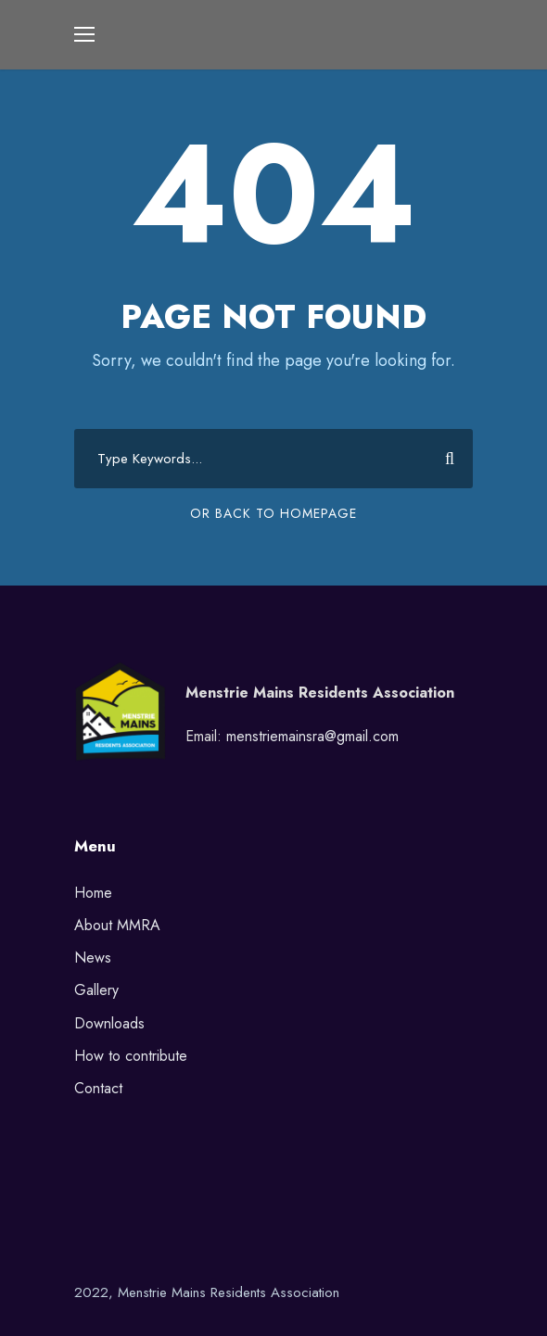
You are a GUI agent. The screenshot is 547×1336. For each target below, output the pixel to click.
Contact (98, 1088)
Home (93, 892)
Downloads (109, 1023)
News (92, 957)
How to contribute (130, 1055)
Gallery (96, 990)
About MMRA (117, 925)
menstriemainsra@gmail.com (312, 736)
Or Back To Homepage (273, 513)
